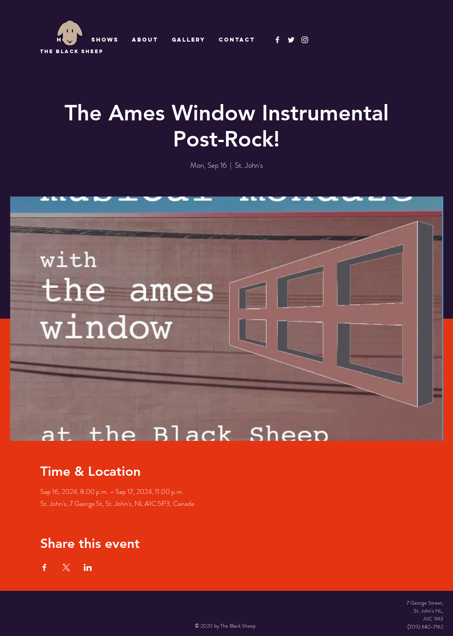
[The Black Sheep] (291, 39)
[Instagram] (304, 39)
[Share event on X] (66, 567)
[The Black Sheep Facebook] (277, 39)
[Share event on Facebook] (44, 567)
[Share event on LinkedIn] (88, 567)
